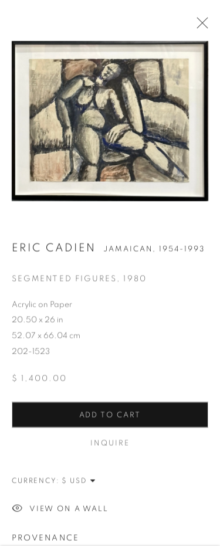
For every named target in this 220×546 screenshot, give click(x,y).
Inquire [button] (110, 444)
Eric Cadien (54, 249)
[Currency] (79, 481)
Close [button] (199, 26)
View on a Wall (60, 510)
